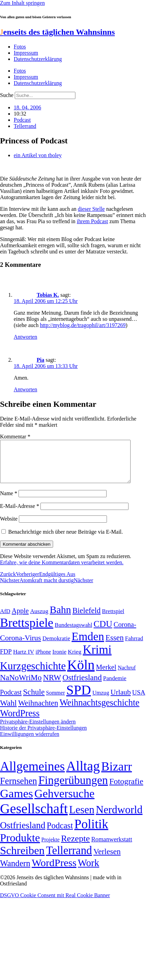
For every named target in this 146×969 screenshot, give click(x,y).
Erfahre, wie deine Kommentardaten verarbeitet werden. (61, 571)
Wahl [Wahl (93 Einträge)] (8, 711)
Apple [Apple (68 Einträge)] (20, 619)
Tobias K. (48, 295)
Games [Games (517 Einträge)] (16, 801)
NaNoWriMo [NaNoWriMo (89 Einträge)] (20, 686)
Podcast (22, 120)
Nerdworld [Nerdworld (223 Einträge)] (119, 818)
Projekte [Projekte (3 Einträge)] (50, 848)
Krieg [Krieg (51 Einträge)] (75, 659)
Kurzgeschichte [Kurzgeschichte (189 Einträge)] (33, 674)
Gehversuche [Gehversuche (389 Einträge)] (64, 801)
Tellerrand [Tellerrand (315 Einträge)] (69, 858)
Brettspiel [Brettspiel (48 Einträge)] (113, 619)
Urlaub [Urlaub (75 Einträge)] (121, 700)
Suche (6, 95)
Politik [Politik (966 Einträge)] (91, 832)
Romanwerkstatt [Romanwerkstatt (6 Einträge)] (111, 847)
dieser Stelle (91, 209)
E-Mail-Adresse (19, 514)
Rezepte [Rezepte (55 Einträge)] (75, 847)
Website (8, 527)
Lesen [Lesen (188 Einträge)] (82, 818)
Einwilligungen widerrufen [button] (29, 742)
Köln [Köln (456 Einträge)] (81, 673)
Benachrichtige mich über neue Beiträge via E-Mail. (65, 540)
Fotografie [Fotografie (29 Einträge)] (126, 789)
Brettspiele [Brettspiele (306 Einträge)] (26, 631)
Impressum (26, 53)
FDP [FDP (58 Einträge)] (6, 659)
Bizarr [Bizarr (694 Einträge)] (116, 775)
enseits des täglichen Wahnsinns (57, 32)
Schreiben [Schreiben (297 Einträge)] (22, 858)
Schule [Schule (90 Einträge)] (34, 700)
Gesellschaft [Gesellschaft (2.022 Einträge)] (34, 817)
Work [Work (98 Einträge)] (88, 871)
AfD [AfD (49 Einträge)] (5, 619)
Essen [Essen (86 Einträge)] (115, 646)
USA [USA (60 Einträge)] (138, 700)
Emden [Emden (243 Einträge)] (88, 644)
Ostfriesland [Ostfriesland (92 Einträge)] (82, 685)
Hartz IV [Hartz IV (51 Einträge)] (23, 659)
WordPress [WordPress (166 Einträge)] (54, 871)
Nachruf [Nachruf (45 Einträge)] (126, 676)
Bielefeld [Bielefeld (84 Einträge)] (86, 618)
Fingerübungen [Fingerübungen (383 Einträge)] (73, 788)
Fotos (20, 47)
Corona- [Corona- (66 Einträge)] (125, 632)
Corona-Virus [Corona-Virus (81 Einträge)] (20, 646)
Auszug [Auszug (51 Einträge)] (39, 619)
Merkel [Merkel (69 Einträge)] (106, 675)
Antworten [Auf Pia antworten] (25, 389)
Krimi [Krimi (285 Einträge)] (97, 658)
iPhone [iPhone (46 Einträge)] (43, 660)
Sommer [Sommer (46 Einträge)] (55, 701)
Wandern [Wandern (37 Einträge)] (15, 871)
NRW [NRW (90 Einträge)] (52, 685)
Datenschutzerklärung (38, 59)
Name (8, 501)
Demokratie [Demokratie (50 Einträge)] (56, 646)
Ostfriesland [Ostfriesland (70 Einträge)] (22, 833)
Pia (40, 360)
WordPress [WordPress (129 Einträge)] (19, 721)
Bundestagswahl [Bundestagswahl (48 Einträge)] (73, 633)
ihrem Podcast (92, 221)
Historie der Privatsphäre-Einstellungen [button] (43, 736)
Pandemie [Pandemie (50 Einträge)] (114, 686)
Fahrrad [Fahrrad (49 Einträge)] (134, 646)
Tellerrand (25, 126)
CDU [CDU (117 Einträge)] (103, 632)
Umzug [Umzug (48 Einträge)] (100, 701)
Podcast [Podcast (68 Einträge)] (11, 700)
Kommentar (15, 436)
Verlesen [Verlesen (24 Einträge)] (106, 859)
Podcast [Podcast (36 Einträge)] (60, 833)
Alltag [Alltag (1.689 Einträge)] (83, 774)
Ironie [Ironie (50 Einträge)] (59, 660)
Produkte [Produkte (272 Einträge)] (20, 846)
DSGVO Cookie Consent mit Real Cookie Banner (55, 903)
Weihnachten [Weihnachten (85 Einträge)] (38, 711)
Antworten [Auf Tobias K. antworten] (25, 337)
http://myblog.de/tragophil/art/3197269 (82, 325)
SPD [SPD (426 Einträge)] (78, 698)
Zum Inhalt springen (22, 3)
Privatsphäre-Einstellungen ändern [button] (38, 730)
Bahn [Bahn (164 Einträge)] (60, 617)
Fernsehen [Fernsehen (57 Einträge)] (18, 789)
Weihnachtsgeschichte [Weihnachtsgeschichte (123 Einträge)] (99, 711)
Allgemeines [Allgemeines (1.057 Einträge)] (32, 774)
